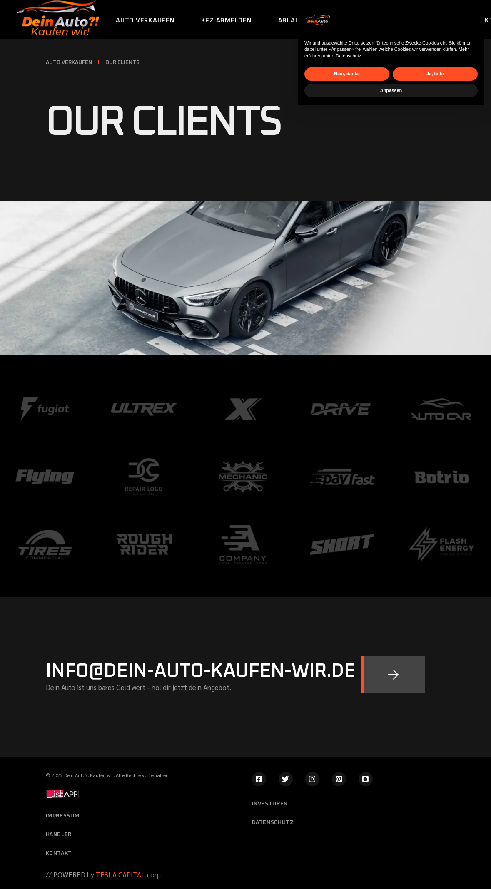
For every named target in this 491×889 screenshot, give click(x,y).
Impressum (63, 816)
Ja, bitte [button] (435, 850)
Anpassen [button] (391, 867)
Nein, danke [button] (347, 850)
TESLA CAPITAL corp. (128, 874)
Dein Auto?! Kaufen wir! (89, 775)
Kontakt (59, 853)
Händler (59, 834)
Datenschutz (348, 832)
